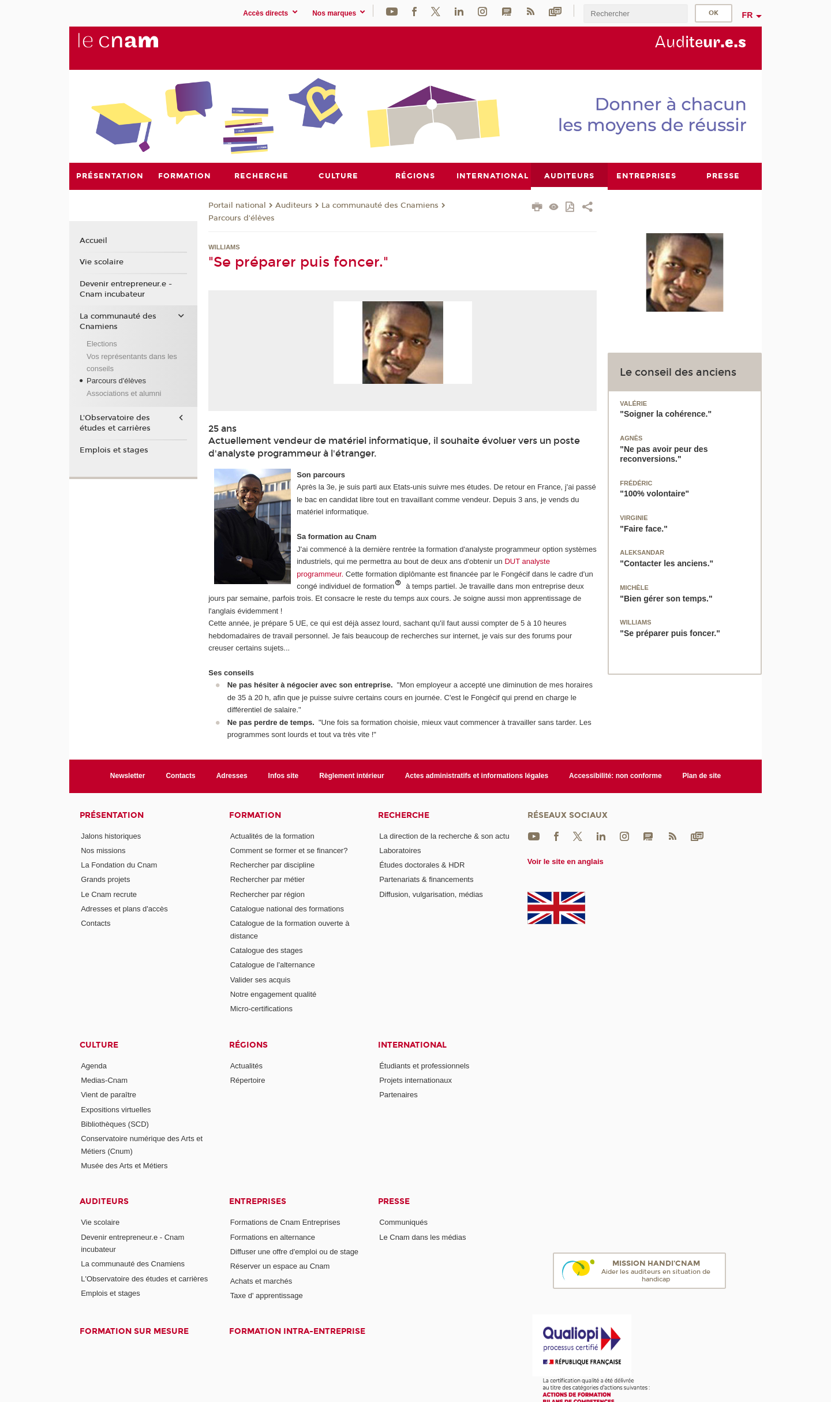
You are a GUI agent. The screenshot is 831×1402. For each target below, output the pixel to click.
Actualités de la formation (272, 835)
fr (747, 15)
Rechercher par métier (267, 879)
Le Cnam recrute (109, 893)
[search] (635, 13)
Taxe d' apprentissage (266, 1295)
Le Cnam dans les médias (422, 1236)
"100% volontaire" (654, 493)
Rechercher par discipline (272, 865)
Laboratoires (400, 850)
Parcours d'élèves (241, 217)
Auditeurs (293, 205)
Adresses (232, 776)
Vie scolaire (101, 262)
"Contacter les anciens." (666, 563)
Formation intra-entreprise (297, 1331)
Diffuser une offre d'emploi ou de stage (294, 1251)
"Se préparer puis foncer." (670, 633)
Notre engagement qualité (273, 994)
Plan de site (702, 776)
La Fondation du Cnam (119, 865)
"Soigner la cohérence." (666, 413)
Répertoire (247, 1080)
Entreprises (257, 1201)
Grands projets (105, 879)
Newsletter (127, 776)
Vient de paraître (108, 1094)
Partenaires (398, 1094)
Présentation (112, 815)
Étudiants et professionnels (424, 1065)
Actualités (246, 1065)
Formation (255, 815)
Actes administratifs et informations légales (476, 776)
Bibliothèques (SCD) (115, 1124)
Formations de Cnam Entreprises (285, 1222)
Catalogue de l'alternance (272, 964)
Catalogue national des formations (287, 908)
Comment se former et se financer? (289, 850)
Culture (99, 1044)
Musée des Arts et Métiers (124, 1165)
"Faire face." (644, 528)
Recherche (403, 815)
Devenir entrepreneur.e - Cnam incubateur (126, 289)
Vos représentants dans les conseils (132, 362)
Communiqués (403, 1222)
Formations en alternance (272, 1236)
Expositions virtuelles (116, 1109)
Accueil (93, 240)
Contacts (180, 776)
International (412, 1044)
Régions (248, 1044)
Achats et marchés (261, 1280)
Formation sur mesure (134, 1331)
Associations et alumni (124, 392)
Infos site (283, 776)
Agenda (94, 1065)
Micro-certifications (261, 1008)
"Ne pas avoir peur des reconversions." (664, 453)
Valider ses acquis (260, 979)
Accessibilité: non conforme (615, 776)
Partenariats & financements (426, 879)
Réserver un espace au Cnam (280, 1266)
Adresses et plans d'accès (124, 908)
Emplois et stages (114, 450)
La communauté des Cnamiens (380, 205)
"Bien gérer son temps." (666, 598)
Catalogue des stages (266, 950)
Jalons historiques (111, 835)
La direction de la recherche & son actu (444, 835)
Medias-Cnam (104, 1080)
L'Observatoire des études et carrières (115, 423)
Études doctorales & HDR (422, 865)
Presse (394, 1201)
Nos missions (103, 850)
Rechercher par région (267, 893)
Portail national (237, 205)
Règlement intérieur (351, 776)
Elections (102, 343)
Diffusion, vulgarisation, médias (431, 893)
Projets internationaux (415, 1080)
